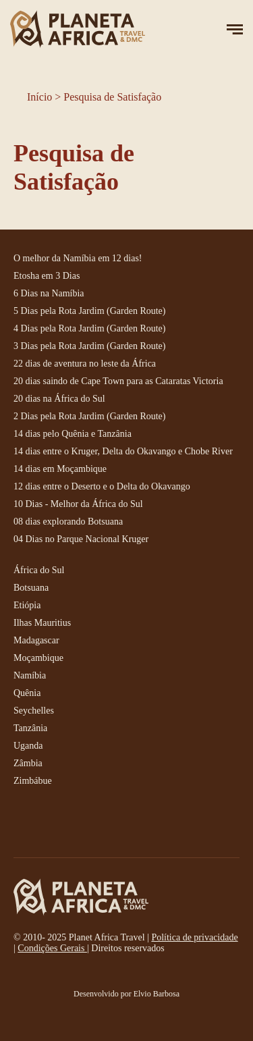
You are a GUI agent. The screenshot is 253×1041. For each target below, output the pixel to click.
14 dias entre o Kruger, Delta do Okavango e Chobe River (123, 451)
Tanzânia (30, 728)
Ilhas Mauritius (42, 623)
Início (39, 97)
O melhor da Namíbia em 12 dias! (77, 258)
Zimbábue (32, 781)
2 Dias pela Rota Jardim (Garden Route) (89, 416)
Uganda (28, 746)
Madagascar (36, 640)
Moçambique (38, 658)
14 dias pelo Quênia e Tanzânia (72, 434)
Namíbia (29, 675)
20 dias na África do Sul (59, 399)
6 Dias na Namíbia (48, 293)
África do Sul (38, 570)
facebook (23, 823)
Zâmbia (28, 763)
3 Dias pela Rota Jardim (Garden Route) (89, 346)
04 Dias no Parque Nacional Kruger (80, 539)
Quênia (26, 693)
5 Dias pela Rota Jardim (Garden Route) (89, 311)
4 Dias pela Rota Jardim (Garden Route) (89, 328)
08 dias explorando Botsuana (68, 521)
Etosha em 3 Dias (46, 276)
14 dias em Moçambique (60, 469)
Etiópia (26, 605)
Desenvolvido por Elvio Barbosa (126, 993)
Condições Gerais (52, 948)
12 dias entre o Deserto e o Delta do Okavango (101, 486)
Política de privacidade (194, 937)
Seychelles (33, 710)
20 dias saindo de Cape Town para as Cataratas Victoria (118, 381)
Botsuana (31, 588)
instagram (54, 823)
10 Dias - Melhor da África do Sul (78, 504)
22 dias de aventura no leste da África (84, 363)
